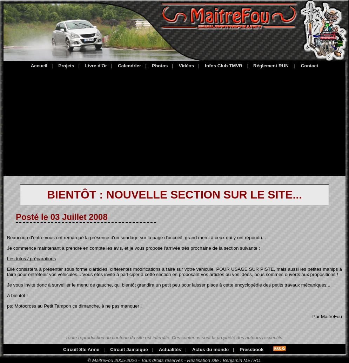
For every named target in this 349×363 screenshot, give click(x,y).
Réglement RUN (271, 65)
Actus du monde (210, 349)
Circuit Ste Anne (81, 349)
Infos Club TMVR (223, 65)
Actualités (170, 349)
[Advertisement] (174, 121)
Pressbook (251, 349)
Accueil (39, 65)
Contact (309, 65)
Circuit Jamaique (129, 349)
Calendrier (129, 65)
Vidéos (186, 65)
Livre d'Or (96, 65)
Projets (66, 65)
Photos (160, 65)
